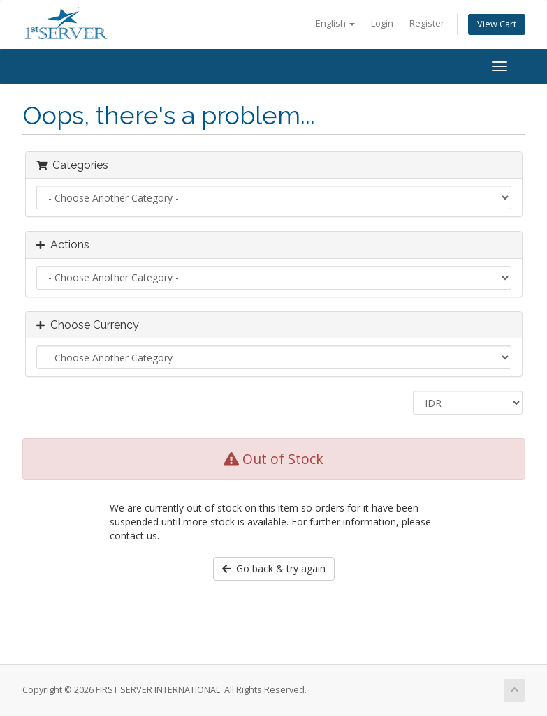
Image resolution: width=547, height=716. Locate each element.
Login (382, 23)
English (335, 23)
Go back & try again (274, 568)
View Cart (496, 24)
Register (426, 23)
